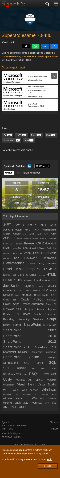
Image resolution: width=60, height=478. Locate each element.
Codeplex (51, 248)
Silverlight (52, 357)
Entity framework (47, 264)
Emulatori (31, 264)
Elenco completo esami (13, 67)
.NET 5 (19, 225)
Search (6, 325)
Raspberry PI (11, 314)
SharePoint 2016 (17, 347)
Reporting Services (30, 319)
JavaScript (11, 286)
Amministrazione (49, 230)
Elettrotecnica (13, 263)
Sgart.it (5, 422)
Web (15, 390)
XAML (54, 403)
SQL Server (14, 368)
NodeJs (27, 294)
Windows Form (48, 394)
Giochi (21, 275)
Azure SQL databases (48, 238)
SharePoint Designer (15, 352)
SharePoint (32, 325)
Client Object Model (28, 248)
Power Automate (33, 304)
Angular (6, 234)
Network (8, 295)
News (17, 295)
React (26, 314)
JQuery (29, 286)
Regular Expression (45, 314)
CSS (36, 253)
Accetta (47, 466)
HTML (51, 274)
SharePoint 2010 (29, 336)
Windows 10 (10, 394)
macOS (28, 291)
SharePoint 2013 (29, 342)
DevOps (6, 258)
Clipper (42, 248)
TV (41, 374)
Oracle (25, 299)
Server (17, 324)
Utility (7, 379)
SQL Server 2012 (44, 369)
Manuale (36, 291)
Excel (39, 269)
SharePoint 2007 (29, 330)
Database (48, 253)
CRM (20, 253)
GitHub (32, 275)
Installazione (42, 280)
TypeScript (50, 374)
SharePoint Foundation (44, 352)
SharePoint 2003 (49, 325)
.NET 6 (32, 225)
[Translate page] (28, 172)
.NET (7, 225)
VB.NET (39, 380)
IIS (20, 280)
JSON (52, 286)
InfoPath (28, 280)
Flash (14, 275)
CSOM (27, 253)
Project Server (34, 309)
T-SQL (34, 374)
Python (52, 309)
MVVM (53, 291)
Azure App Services (31, 238)
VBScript (51, 380)
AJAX (36, 229)
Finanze (6, 275)
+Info (49, 459)
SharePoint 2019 (45, 347)
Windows (49, 390)
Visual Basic (26, 384)
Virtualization (8, 385)
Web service (30, 390)
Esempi (29, 269)
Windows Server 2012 (15, 402)
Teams (24, 374)
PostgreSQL (51, 300)
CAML (6, 248)
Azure (19, 238)
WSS (47, 403)
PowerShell (12, 309)
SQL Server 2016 (12, 374)
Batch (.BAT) (8, 244)
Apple (31, 234)
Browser (29, 243)
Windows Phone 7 (15, 398)
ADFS (27, 230)
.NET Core (48, 225)
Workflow (36, 402)
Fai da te (50, 269)
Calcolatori (49, 243)
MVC (45, 290)
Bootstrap (19, 244)
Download (30, 258)
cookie (22, 450)
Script (51, 319)
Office (53, 295)
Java (54, 281)
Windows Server (44, 398)
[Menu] (56, 4)
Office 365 (9, 299)
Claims (14, 248)
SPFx (39, 362)
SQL (52, 363)
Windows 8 (29, 394)
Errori (7, 269)
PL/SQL (38, 299)
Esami (18, 269)
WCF (6, 390)
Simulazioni (10, 362)
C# (38, 243)
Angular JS (19, 233)
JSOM (41, 286)
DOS (16, 258)
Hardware (41, 275)
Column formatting (10, 253)
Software (27, 363)
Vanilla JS (24, 379)
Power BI (51, 304)
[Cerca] (47, 4)
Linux (20, 290)
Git (27, 275)
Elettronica (49, 258)
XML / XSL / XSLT (14, 407)
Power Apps (11, 304)
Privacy (54, 428)
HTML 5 (9, 280)
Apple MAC (43, 234)
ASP (53, 233)
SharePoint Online (21, 357)
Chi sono (54, 422)
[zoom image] (54, 76)
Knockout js (9, 290)
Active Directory (12, 229)
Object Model (41, 295)
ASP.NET (9, 238)
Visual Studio (47, 384)
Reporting (8, 319)
